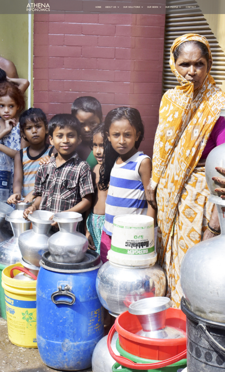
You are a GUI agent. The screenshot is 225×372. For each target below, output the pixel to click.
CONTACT (191, 7)
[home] (38, 7)
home (98, 7)
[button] (113, 7)
